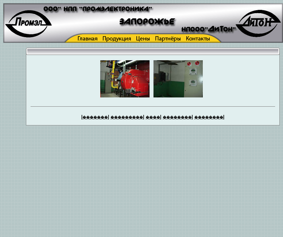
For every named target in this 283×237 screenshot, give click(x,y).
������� (95, 117)
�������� (177, 117)
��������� (126, 117)
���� (153, 117)
